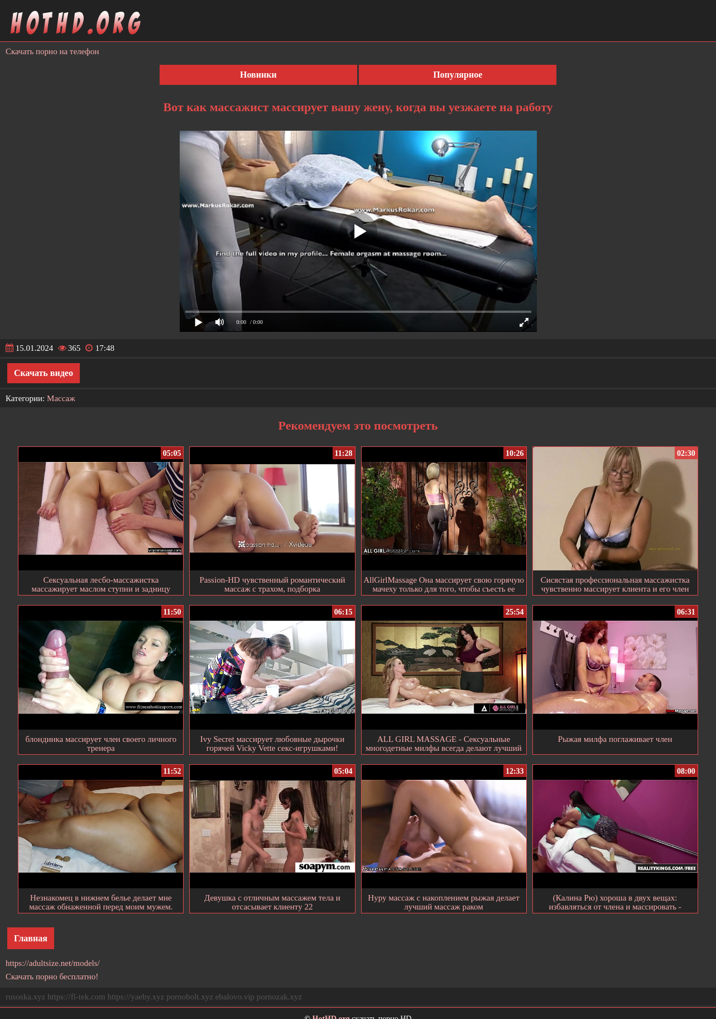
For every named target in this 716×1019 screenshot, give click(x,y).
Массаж (61, 398)
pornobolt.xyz (189, 996)
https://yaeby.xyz (135, 996)
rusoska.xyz (25, 996)
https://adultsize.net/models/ (53, 963)
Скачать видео (43, 373)
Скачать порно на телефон (52, 51)
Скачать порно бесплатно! (52, 976)
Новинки (258, 74)
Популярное (457, 74)
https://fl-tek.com (76, 996)
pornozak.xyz (279, 996)
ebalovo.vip (234, 996)
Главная (30, 938)
